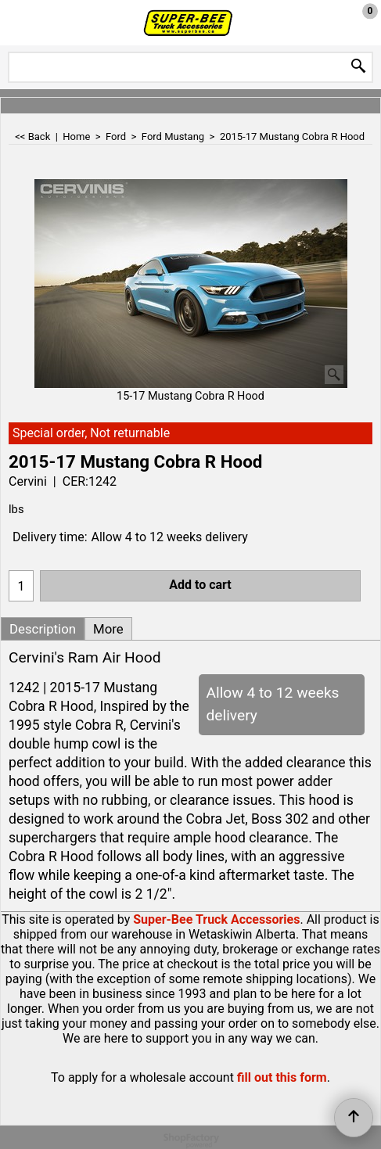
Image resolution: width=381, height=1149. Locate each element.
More (108, 629)
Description (42, 629)
